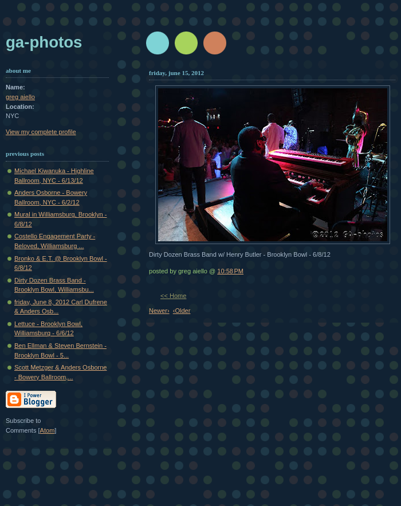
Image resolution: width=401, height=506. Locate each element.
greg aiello (20, 96)
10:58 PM (230, 271)
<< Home (173, 295)
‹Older (182, 310)
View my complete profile (41, 131)
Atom (47, 430)
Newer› (159, 310)
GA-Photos (44, 42)
